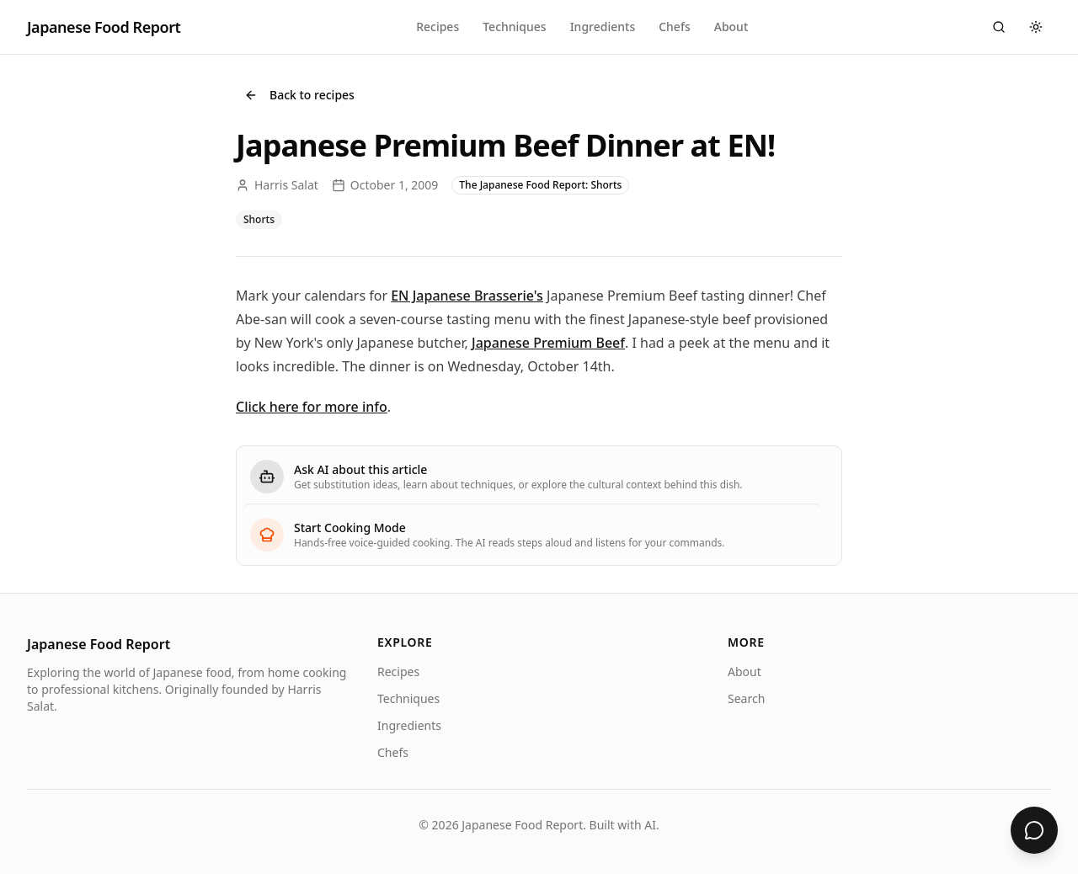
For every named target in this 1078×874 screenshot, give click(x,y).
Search (746, 698)
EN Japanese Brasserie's (467, 295)
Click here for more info (311, 406)
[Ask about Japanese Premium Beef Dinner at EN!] (1034, 830)
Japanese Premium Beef (548, 342)
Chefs (675, 27)
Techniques (514, 27)
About (731, 27)
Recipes (437, 27)
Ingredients (603, 27)
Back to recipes (299, 95)
